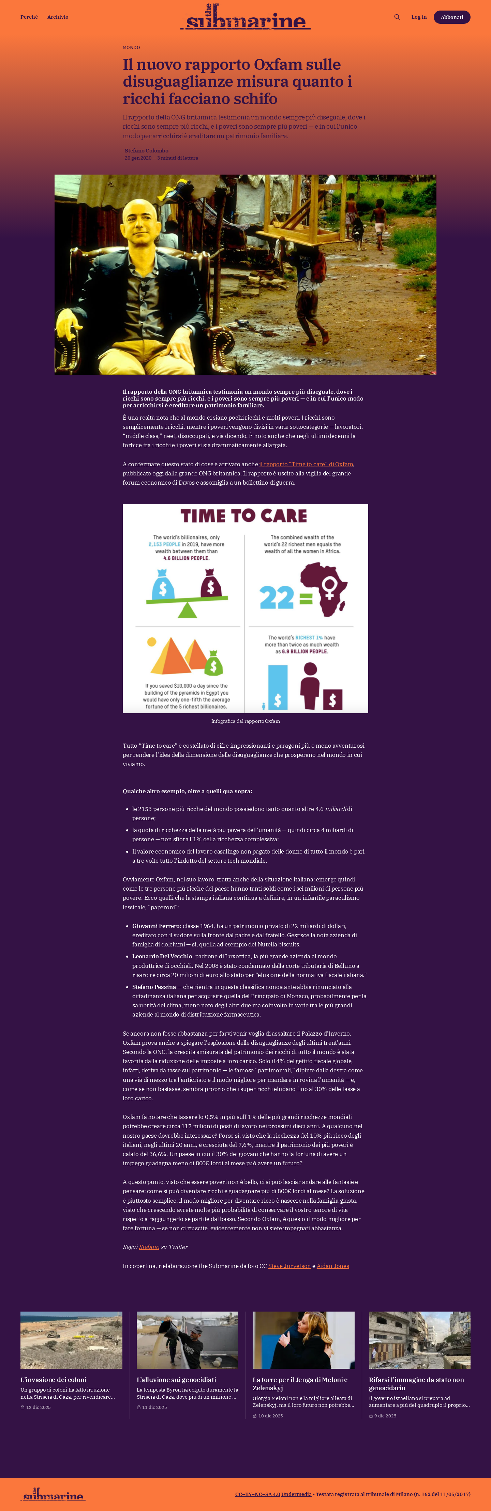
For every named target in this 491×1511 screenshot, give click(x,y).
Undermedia (296, 1494)
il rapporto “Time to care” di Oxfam (306, 464)
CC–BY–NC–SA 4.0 (257, 1494)
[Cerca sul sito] (397, 17)
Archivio (58, 17)
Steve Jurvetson (289, 1266)
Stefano (149, 1247)
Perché (29, 17)
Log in (419, 17)
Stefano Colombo (146, 150)
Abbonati (452, 17)
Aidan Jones (333, 1266)
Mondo (131, 47)
